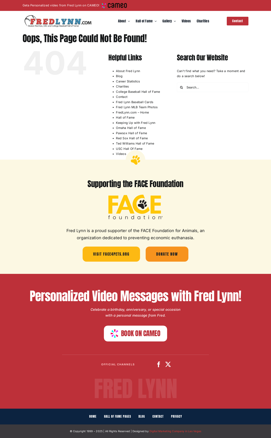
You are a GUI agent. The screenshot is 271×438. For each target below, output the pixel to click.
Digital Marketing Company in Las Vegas (175, 431)
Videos (121, 154)
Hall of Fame (125, 117)
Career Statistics (128, 81)
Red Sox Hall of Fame (132, 138)
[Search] (181, 87)
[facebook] (158, 364)
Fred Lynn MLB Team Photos (137, 107)
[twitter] (168, 364)
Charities (122, 86)
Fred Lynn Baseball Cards (134, 102)
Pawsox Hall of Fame (131, 133)
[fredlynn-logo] (57, 16)
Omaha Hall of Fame (131, 128)
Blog (119, 76)
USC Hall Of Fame (129, 149)
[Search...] (212, 87)
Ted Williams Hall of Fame (135, 143)
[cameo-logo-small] (114, 4)
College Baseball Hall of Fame (138, 92)
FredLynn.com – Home (132, 112)
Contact (121, 97)
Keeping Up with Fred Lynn (135, 123)
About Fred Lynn (128, 71)
